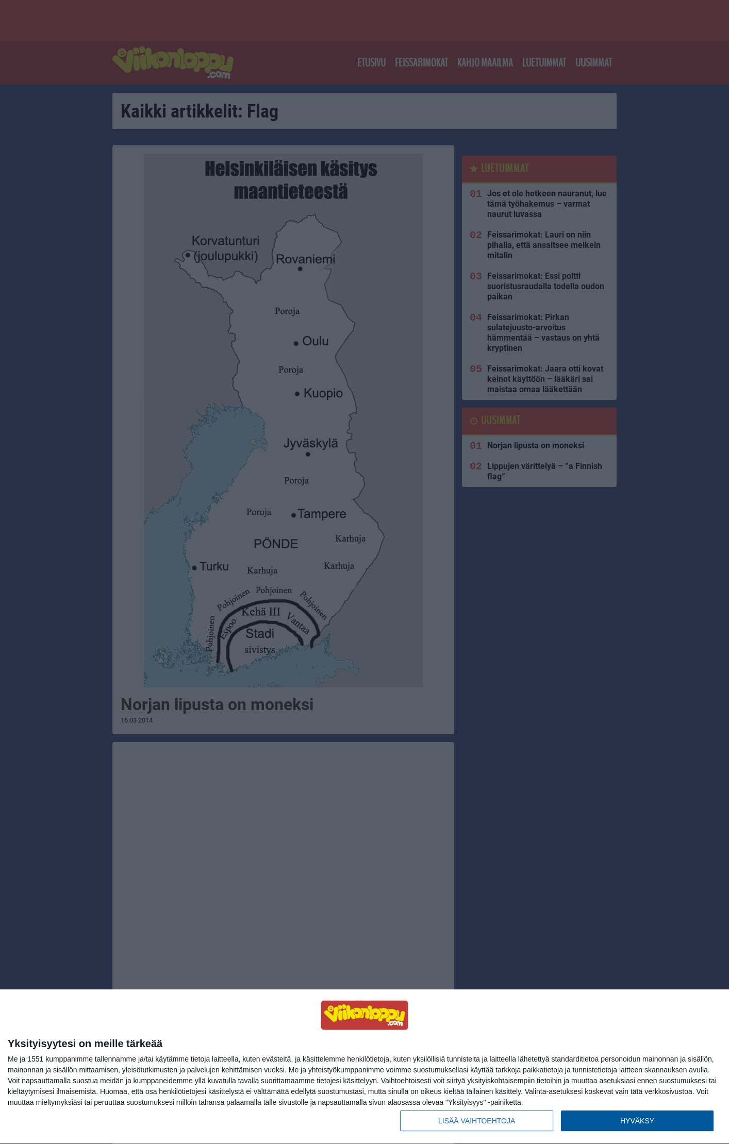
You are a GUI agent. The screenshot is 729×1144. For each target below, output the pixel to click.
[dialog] (364, 1067)
